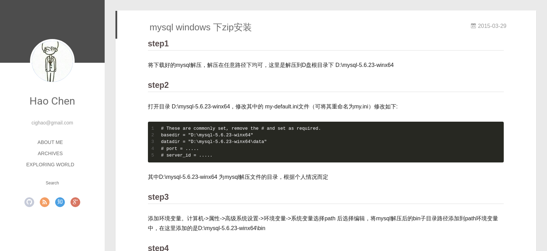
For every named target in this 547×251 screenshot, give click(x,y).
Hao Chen (52, 101)
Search (52, 183)
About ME (50, 142)
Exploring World (50, 164)
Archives (50, 153)
